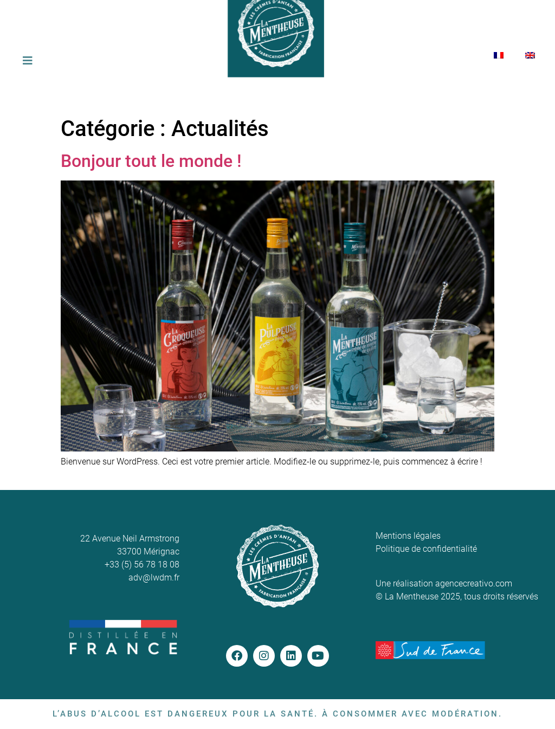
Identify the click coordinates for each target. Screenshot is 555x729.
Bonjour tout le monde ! (151, 161)
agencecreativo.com (473, 583)
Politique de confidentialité (426, 549)
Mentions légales (408, 536)
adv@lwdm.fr (153, 577)
